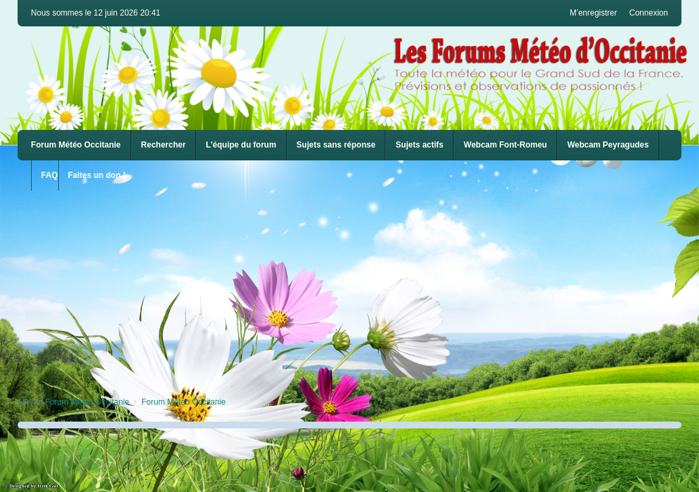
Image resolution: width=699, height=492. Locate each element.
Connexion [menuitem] (648, 13)
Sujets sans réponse (336, 145)
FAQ (49, 175)
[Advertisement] (358, 285)
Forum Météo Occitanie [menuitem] (76, 145)
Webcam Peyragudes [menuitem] (608, 145)
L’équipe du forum (241, 145)
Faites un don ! (97, 175)
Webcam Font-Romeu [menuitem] (505, 145)
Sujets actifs (419, 145)
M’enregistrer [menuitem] (593, 13)
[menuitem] (505, 145)
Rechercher (163, 145)
